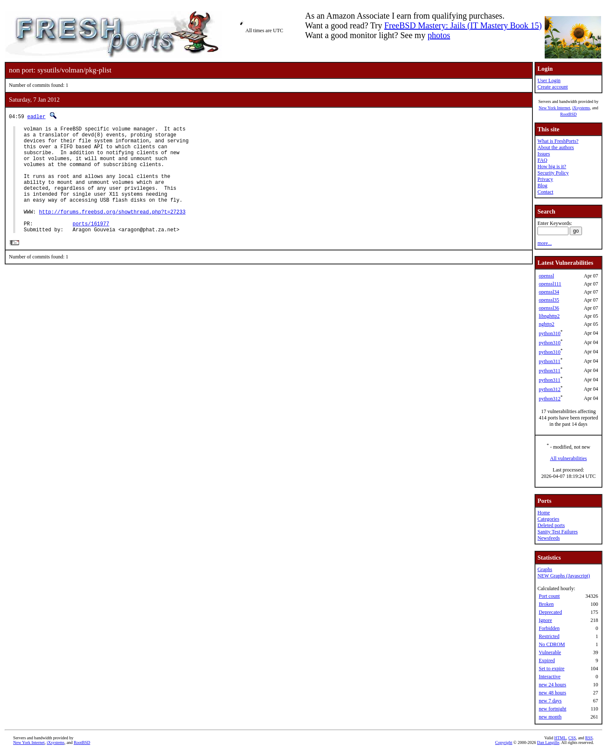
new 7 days (550, 701)
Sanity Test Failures (557, 532)
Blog (542, 186)
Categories (548, 519)
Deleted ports (551, 525)
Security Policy (553, 173)
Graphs (544, 569)
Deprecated (550, 612)
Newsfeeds (548, 538)
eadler (36, 116)
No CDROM (552, 644)
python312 (549, 389)
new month (550, 717)
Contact (545, 192)
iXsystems (581, 107)
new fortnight (552, 709)
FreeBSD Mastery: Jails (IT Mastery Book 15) (463, 25)
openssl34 (549, 292)
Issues (543, 154)
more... (544, 243)
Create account (552, 87)
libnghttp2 (549, 316)
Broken (546, 604)
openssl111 (550, 284)
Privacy (545, 179)
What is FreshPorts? (558, 141)
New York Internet (554, 107)
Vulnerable (550, 652)
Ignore (545, 620)
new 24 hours (552, 685)
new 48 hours (552, 693)
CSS (572, 737)
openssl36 (549, 308)
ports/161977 (90, 245)
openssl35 (549, 300)
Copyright (503, 742)
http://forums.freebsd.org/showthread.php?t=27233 (112, 230)
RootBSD (568, 114)
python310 (549, 333)
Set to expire (552, 669)
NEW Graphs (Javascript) (563, 576)
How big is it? (551, 166)
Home (543, 513)
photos (439, 35)
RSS (589, 737)
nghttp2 (546, 324)
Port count (549, 596)
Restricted (549, 636)
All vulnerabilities (568, 458)
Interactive (549, 677)
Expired (547, 660)
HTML (560, 737)
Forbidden (549, 628)
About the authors (555, 147)
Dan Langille (548, 742)
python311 (549, 361)
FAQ (542, 160)
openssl (546, 276)
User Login (548, 80)
